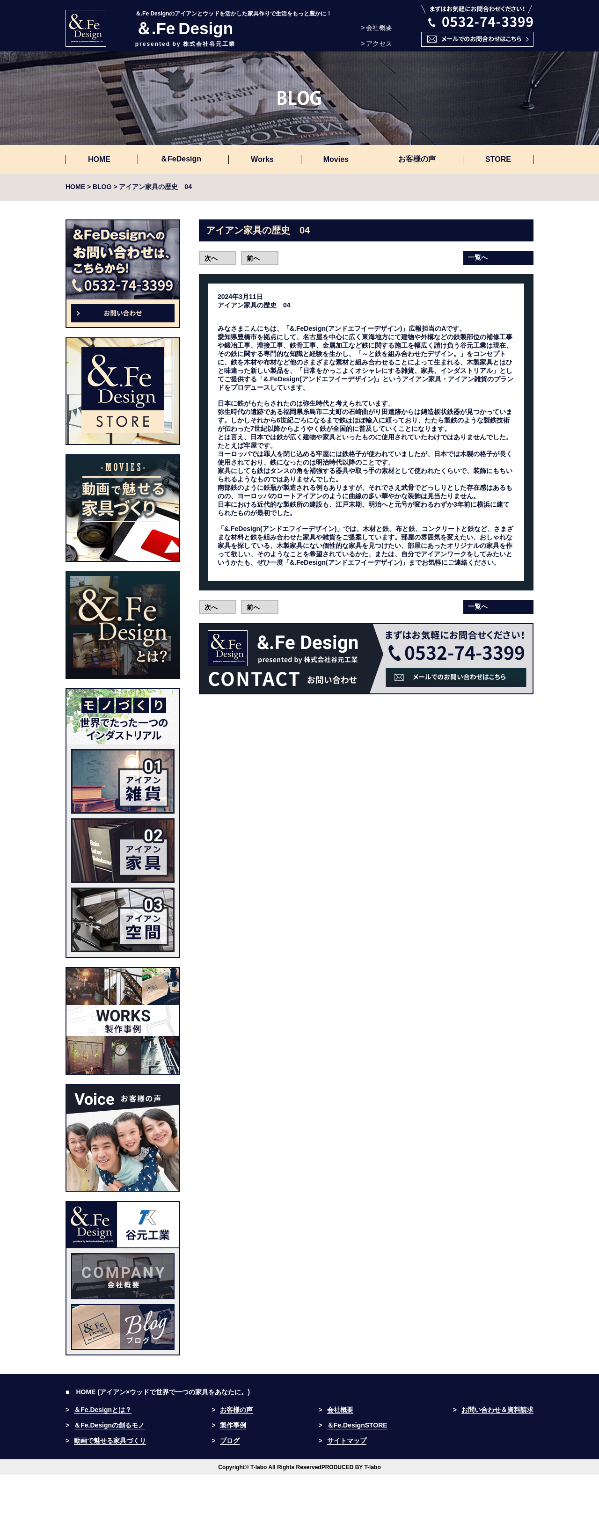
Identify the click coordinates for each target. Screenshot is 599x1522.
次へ (211, 258)
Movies (336, 159)
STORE (498, 159)
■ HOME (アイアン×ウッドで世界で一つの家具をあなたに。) (158, 1392)
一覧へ (478, 257)
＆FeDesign (180, 159)
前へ (253, 258)
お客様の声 (417, 159)
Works (262, 159)
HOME (99, 159)
